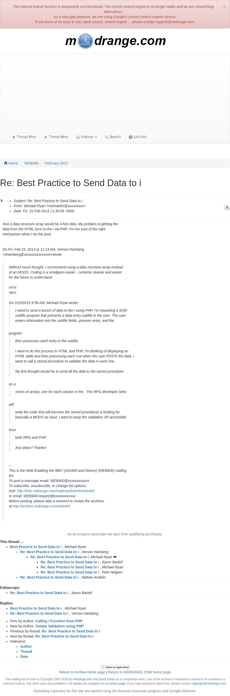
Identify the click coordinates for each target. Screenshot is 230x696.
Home (11, 163)
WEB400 (31, 163)
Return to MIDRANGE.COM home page (139, 672)
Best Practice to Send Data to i (36, 547)
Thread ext (56, 137)
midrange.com (82, 679)
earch (113, 137)
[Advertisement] (115, 92)
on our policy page (113, 683)
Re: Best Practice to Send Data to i (49, 552)
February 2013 (56, 163)
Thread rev (24, 137)
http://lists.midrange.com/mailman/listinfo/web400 (55, 491)
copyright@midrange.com (208, 683)
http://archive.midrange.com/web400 (41, 506)
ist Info (137, 137)
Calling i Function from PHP (59, 621)
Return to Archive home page (82, 672)
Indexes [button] (86, 137)
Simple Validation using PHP (60, 626)
